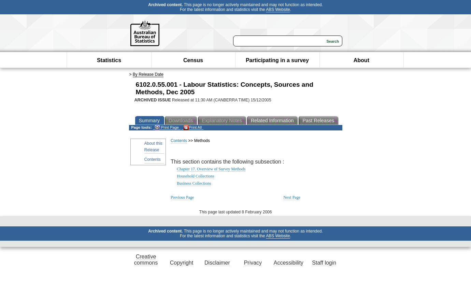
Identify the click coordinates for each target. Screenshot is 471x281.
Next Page (291, 197)
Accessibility (288, 263)
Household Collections (195, 176)
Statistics (109, 60)
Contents (152, 159)
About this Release (153, 146)
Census (193, 60)
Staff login (324, 263)
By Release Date (148, 74)
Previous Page (182, 197)
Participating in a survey (277, 60)
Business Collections (194, 183)
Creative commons (146, 260)
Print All (192, 127)
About (361, 60)
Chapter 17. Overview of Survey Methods (211, 169)
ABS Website (278, 9)
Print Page (167, 127)
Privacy (253, 263)
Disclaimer (217, 263)
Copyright (181, 263)
